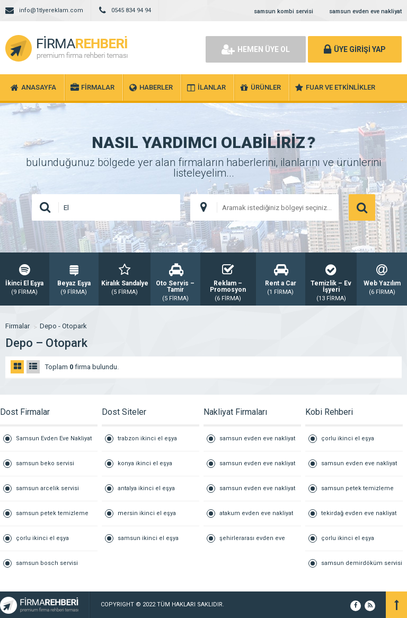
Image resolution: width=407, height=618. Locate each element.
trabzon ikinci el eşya (147, 438)
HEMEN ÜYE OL (256, 49)
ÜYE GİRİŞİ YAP (355, 49)
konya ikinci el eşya (145, 463)
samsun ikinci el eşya (148, 538)
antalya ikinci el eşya (146, 488)
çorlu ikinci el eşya (42, 538)
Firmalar (17, 326)
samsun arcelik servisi (47, 488)
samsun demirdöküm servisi (361, 563)
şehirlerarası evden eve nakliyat (252, 543)
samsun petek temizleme (52, 513)
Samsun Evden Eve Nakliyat (54, 438)
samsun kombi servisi (283, 11)
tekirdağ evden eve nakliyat (358, 513)
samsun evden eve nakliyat (365, 11)
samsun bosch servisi (47, 563)
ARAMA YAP (362, 207)
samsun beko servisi (45, 463)
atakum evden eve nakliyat (256, 513)
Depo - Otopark (63, 326)
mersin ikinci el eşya (147, 513)
